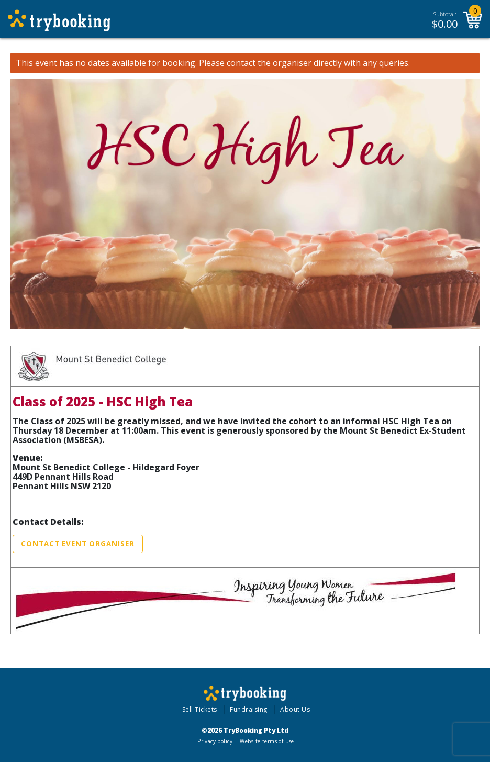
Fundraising (249, 709)
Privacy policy (214, 741)
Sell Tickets (199, 709)
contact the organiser (269, 63)
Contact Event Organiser (78, 543)
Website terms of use (267, 741)
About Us (295, 709)
